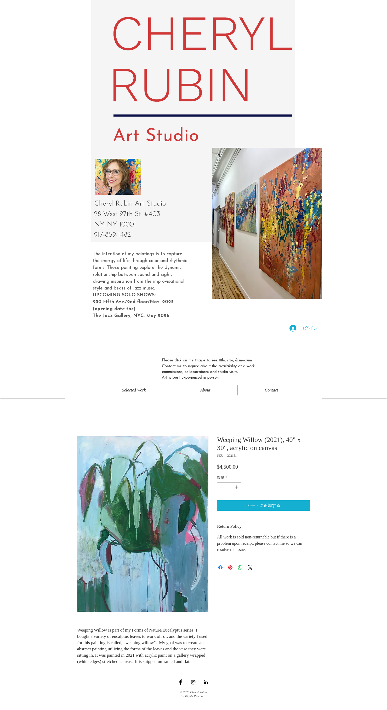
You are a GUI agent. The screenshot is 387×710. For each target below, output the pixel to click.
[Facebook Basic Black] (181, 682)
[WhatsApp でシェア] (240, 567)
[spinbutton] (229, 487)
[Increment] (237, 487)
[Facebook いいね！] (194, 687)
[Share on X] (250, 567)
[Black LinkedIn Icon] (206, 682)
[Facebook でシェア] (220, 567)
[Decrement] (221, 487)
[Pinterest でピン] (230, 567)
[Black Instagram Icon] (193, 682)
